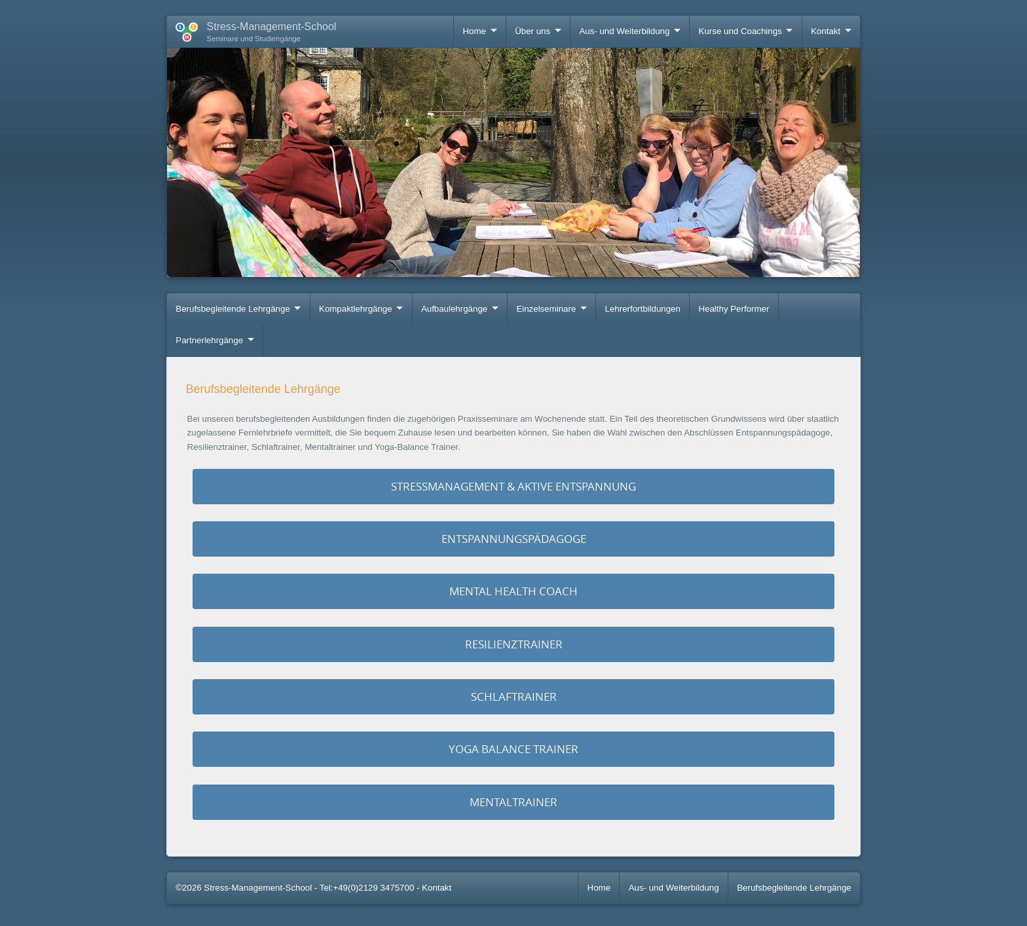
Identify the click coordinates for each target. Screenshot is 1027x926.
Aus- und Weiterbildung (624, 31)
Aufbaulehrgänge (454, 309)
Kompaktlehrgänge (355, 309)
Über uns (532, 31)
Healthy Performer (733, 309)
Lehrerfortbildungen (643, 309)
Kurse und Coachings (740, 31)
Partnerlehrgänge (209, 340)
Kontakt (825, 31)
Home (473, 31)
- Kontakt (434, 888)
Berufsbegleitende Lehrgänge (232, 309)
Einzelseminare (546, 309)
